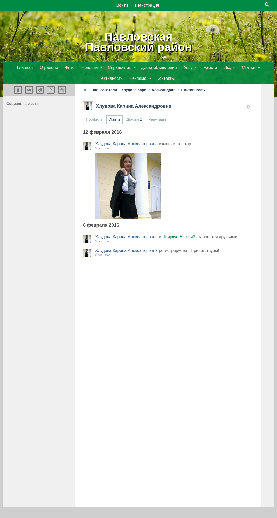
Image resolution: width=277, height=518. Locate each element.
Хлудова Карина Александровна (133, 107)
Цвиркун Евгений (178, 238)
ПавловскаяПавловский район (139, 41)
